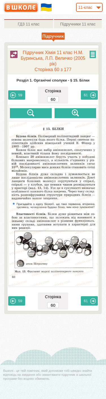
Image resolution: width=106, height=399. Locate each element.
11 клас (29, 24)
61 (90, 95)
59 (16, 95)
